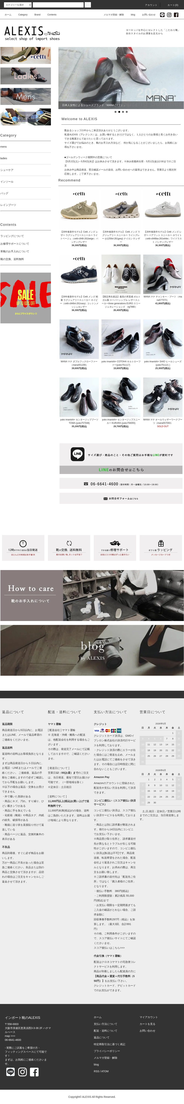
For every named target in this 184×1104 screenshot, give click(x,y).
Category (21, 14)
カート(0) (170, 5)
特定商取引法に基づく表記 (109, 1044)
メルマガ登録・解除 (111, 14)
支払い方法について (105, 1023)
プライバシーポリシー (107, 1050)
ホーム (8, 14)
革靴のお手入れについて (14, 251)
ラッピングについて (12, 235)
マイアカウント (149, 1017)
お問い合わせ (147, 14)
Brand (35, 14)
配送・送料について (105, 1030)
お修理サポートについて (14, 243)
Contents (49, 14)
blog (130, 14)
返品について (102, 1037)
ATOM (105, 1071)
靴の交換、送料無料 (12, 259)
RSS (96, 1071)
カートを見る (147, 1023)
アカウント (149, 5)
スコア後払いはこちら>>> (109, 947)
